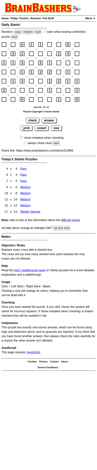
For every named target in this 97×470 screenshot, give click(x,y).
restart (41, 128)
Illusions (35, 18)
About (64, 362)
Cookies (32, 362)
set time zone (62, 228)
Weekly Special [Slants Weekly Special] (30, 212)
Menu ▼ (90, 18)
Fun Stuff (48, 18)
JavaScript (33, 352)
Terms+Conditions (47, 368)
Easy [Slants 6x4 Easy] (23, 175)
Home (5, 18)
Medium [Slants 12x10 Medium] (25, 200)
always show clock (40, 143)
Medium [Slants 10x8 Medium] (25, 193)
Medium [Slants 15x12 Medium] (25, 206)
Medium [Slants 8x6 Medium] (25, 187)
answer (49, 120)
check (32, 120)
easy (17, 31)
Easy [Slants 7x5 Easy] (23, 181)
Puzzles (24, 18)
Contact (54, 362)
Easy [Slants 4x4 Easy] (23, 169)
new (56, 128)
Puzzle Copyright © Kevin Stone (41, 111)
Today (14, 18)
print (26, 128)
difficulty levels (70, 220)
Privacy (43, 362)
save (14, 36)
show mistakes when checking (43, 137)
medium (28, 31)
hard (38, 31)
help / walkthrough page (29, 270)
